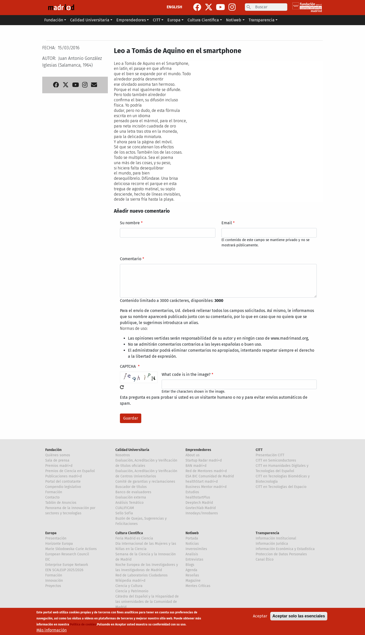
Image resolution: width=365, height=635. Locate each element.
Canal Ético (264, 559)
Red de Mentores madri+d (206, 471)
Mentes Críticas (198, 586)
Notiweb (192, 533)
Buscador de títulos (131, 487)
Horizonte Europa (59, 543)
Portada (192, 538)
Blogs (190, 565)
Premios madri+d (58, 466)
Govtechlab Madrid (201, 508)
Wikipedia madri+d (130, 580)
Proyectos (53, 586)
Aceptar (260, 616)
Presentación (55, 538)
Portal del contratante (63, 481)
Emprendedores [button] (131, 20)
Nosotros (122, 455)
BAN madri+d (196, 466)
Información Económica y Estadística (285, 549)
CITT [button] (156, 20)
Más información (51, 630)
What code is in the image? (186, 374)
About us (193, 455)
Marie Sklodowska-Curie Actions (71, 549)
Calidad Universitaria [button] (89, 20)
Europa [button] (173, 20)
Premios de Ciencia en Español (70, 471)
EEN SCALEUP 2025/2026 (64, 570)
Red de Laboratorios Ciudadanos (141, 575)
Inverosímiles (196, 549)
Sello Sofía (124, 513)
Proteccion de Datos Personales (281, 554)
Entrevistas (194, 559)
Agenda (191, 570)
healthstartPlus (198, 497)
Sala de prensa (57, 460)
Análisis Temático (129, 503)
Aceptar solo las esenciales (298, 616)
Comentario (130, 258)
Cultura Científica (129, 533)
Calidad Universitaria (132, 450)
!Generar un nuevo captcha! (122, 387)
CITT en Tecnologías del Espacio (281, 487)
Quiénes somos (57, 455)
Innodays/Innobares (202, 513)
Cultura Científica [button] (203, 20)
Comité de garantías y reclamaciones (145, 481)
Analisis (192, 554)
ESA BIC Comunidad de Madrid (210, 476)
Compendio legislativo (63, 487)
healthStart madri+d (202, 481)
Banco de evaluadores (133, 492)
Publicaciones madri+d (63, 476)
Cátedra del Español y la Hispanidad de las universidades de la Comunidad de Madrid (147, 601)
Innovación (54, 580)
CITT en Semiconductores (276, 460)
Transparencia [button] (262, 20)
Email (226, 222)
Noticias (192, 543)
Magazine (193, 580)
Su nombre (130, 222)
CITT (259, 450)
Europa (51, 533)
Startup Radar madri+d (204, 460)
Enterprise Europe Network (66, 565)
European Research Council (67, 554)
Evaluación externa (130, 497)
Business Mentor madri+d (206, 487)
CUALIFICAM (124, 508)
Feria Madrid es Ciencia (134, 538)
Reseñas (192, 575)
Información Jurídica (272, 543)
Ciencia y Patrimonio (131, 591)
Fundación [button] (53, 20)
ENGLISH (174, 7)
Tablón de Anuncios (60, 503)
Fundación (53, 450)
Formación (53, 492)
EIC (47, 559)
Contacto (52, 497)
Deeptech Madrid (199, 503)
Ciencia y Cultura (129, 586)
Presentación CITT (270, 455)
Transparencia (267, 533)
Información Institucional (276, 538)
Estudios (192, 492)
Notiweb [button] (233, 20)
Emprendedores (198, 450)
